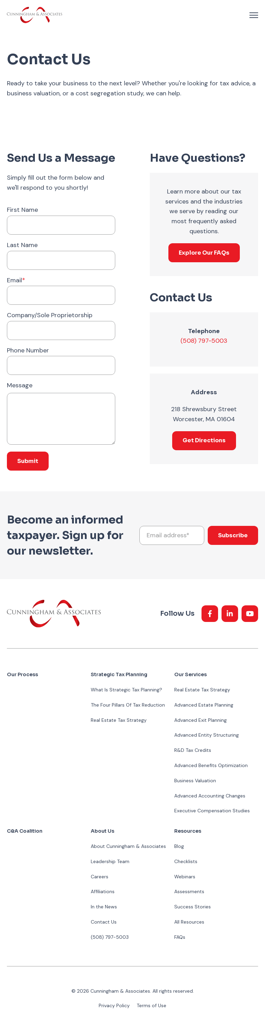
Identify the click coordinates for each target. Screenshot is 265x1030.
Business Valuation (195, 780)
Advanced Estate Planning (203, 705)
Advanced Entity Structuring (206, 735)
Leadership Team (110, 861)
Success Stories (192, 907)
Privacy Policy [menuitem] (114, 1005)
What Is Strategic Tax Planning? (126, 690)
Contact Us (104, 922)
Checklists (185, 861)
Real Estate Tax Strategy (119, 720)
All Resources (189, 922)
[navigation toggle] (253, 15)
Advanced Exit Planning (200, 720)
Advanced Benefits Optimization (211, 765)
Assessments (189, 891)
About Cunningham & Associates (128, 846)
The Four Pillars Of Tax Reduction (128, 705)
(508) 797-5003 (203, 341)
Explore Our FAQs (204, 252)
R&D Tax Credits (192, 750)
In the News (104, 907)
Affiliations (103, 891)
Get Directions (204, 440)
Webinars (184, 876)
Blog (179, 846)
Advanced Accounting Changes (209, 796)
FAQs (179, 937)
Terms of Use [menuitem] (151, 1005)
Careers (99, 876)
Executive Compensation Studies (212, 810)
